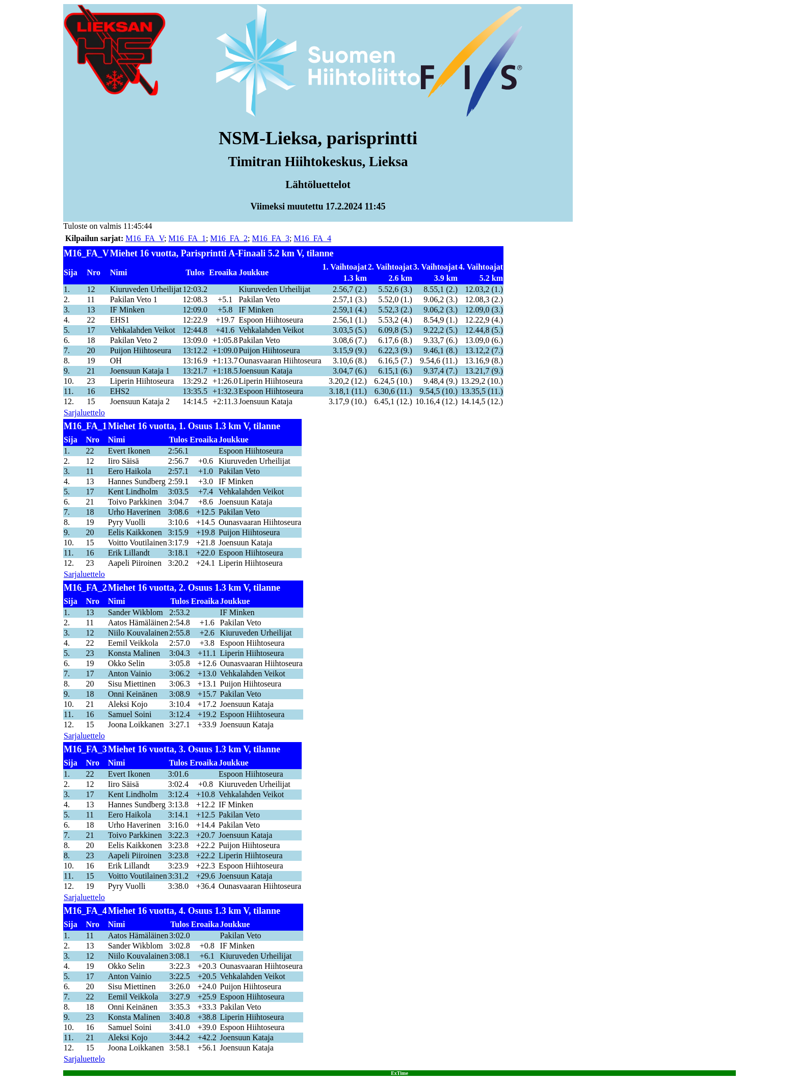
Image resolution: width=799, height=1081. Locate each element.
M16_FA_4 (312, 238)
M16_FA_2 (229, 238)
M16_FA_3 (270, 238)
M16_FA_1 (187, 238)
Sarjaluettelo (84, 412)
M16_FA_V (144, 238)
